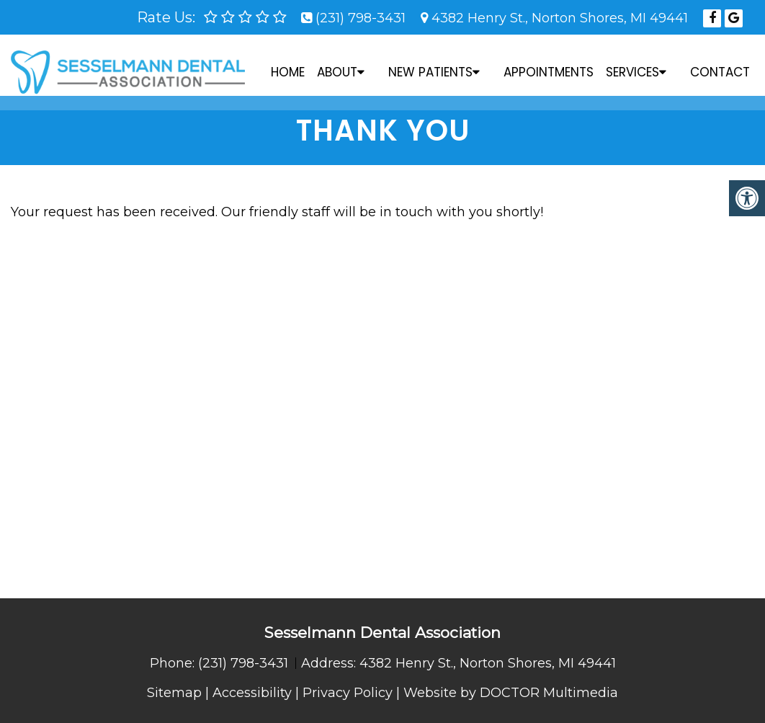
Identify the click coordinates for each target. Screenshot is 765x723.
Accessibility (252, 693)
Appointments (549, 65)
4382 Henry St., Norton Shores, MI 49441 (559, 18)
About (337, 65)
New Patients (430, 65)
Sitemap (174, 693)
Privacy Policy (348, 693)
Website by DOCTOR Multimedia (510, 693)
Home (288, 65)
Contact (720, 65)
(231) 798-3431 (361, 18)
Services (632, 65)
